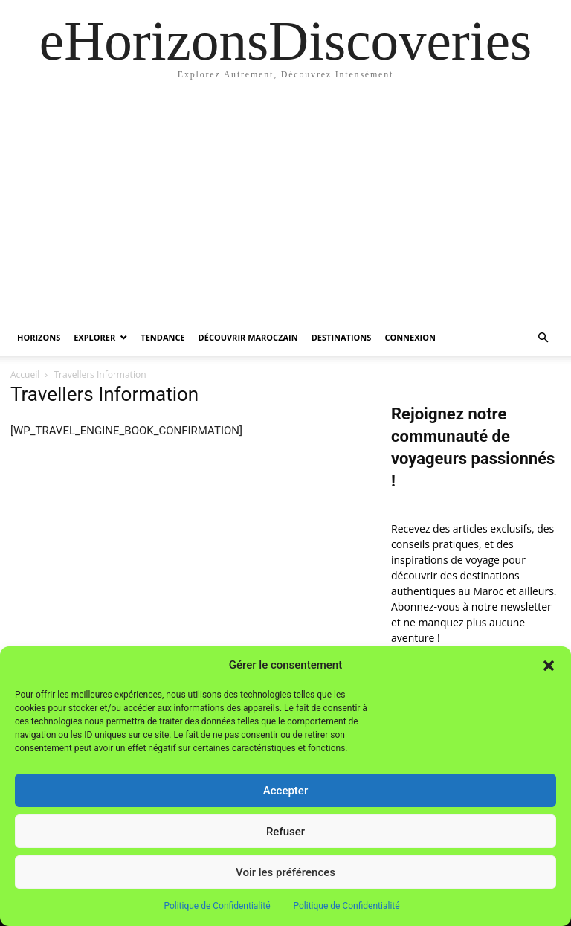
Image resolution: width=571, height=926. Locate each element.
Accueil (24, 374)
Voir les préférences (285, 872)
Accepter (285, 790)
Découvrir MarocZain (248, 337)
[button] (548, 665)
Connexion (410, 337)
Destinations (342, 337)
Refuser (285, 831)
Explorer (94, 337)
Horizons (38, 337)
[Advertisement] (285, 208)
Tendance (162, 337)
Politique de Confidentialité (217, 906)
